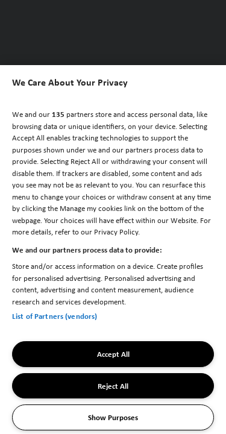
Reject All (113, 385)
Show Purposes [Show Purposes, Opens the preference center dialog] (113, 417)
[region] (113, 249)
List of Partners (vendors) (54, 315)
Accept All (113, 353)
